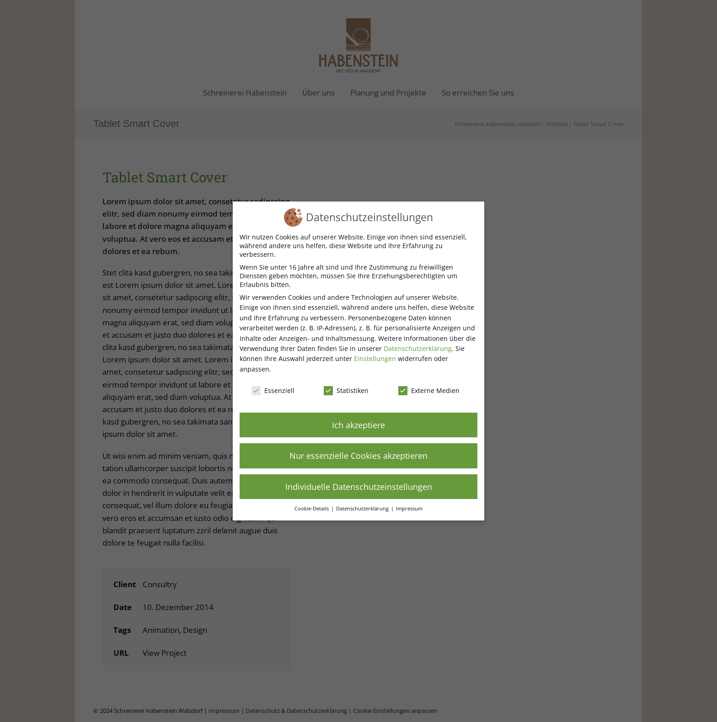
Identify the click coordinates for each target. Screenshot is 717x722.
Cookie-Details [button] (312, 508)
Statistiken (346, 390)
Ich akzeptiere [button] (358, 424)
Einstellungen (375, 358)
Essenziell (272, 390)
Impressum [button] (409, 508)
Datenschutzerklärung (418, 348)
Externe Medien (429, 390)
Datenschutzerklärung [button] (363, 508)
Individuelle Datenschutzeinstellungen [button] (358, 486)
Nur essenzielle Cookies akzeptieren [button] (358, 455)
